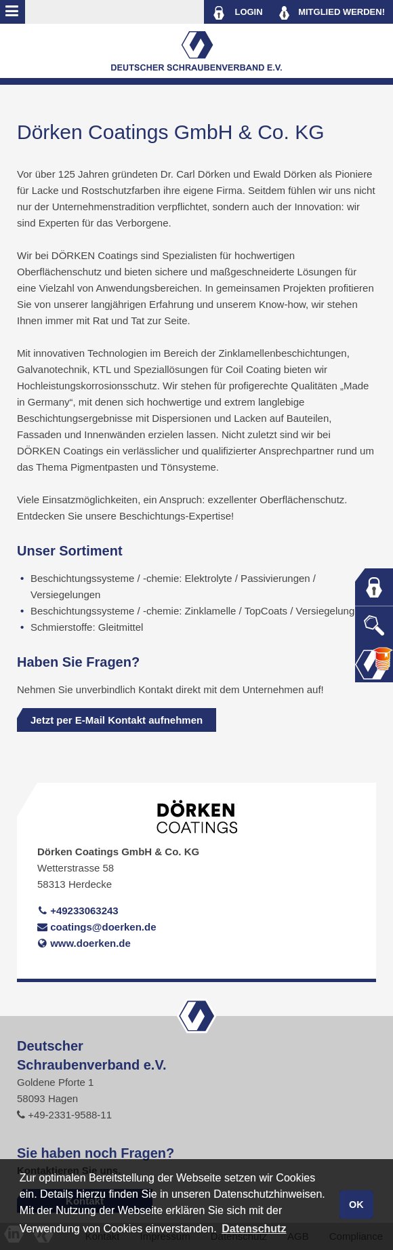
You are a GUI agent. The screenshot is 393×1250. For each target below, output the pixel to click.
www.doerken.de (84, 943)
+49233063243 (78, 910)
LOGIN (237, 13)
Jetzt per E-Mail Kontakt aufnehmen (116, 720)
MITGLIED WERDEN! (332, 13)
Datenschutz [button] (254, 1228)
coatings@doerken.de (97, 927)
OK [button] (356, 1204)
